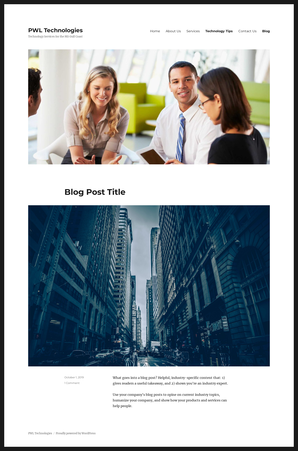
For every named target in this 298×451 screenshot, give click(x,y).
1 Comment (72, 383)
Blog (266, 31)
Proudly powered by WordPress (76, 433)
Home (155, 31)
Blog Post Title (94, 192)
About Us (173, 31)
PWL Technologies (55, 30)
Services (193, 31)
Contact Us (247, 31)
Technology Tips (219, 31)
